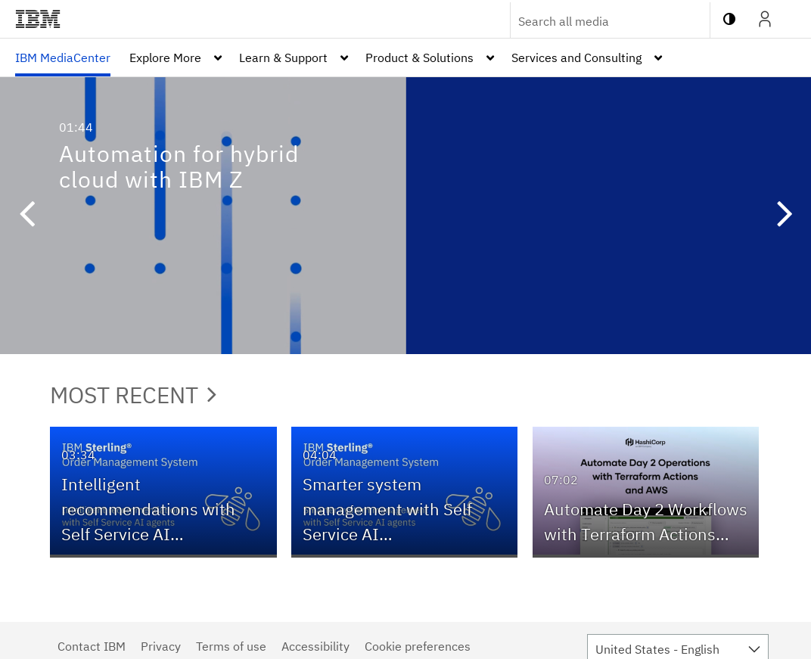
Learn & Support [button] (283, 57)
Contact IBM (91, 646)
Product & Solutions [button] (419, 57)
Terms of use (231, 646)
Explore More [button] (165, 57)
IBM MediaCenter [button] (62, 57)
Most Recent (133, 394)
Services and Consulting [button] (576, 57)
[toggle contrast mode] (729, 19)
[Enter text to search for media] (594, 21)
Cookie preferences (418, 646)
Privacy (161, 646)
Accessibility (315, 646)
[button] (26, 215)
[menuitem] (62, 57)
